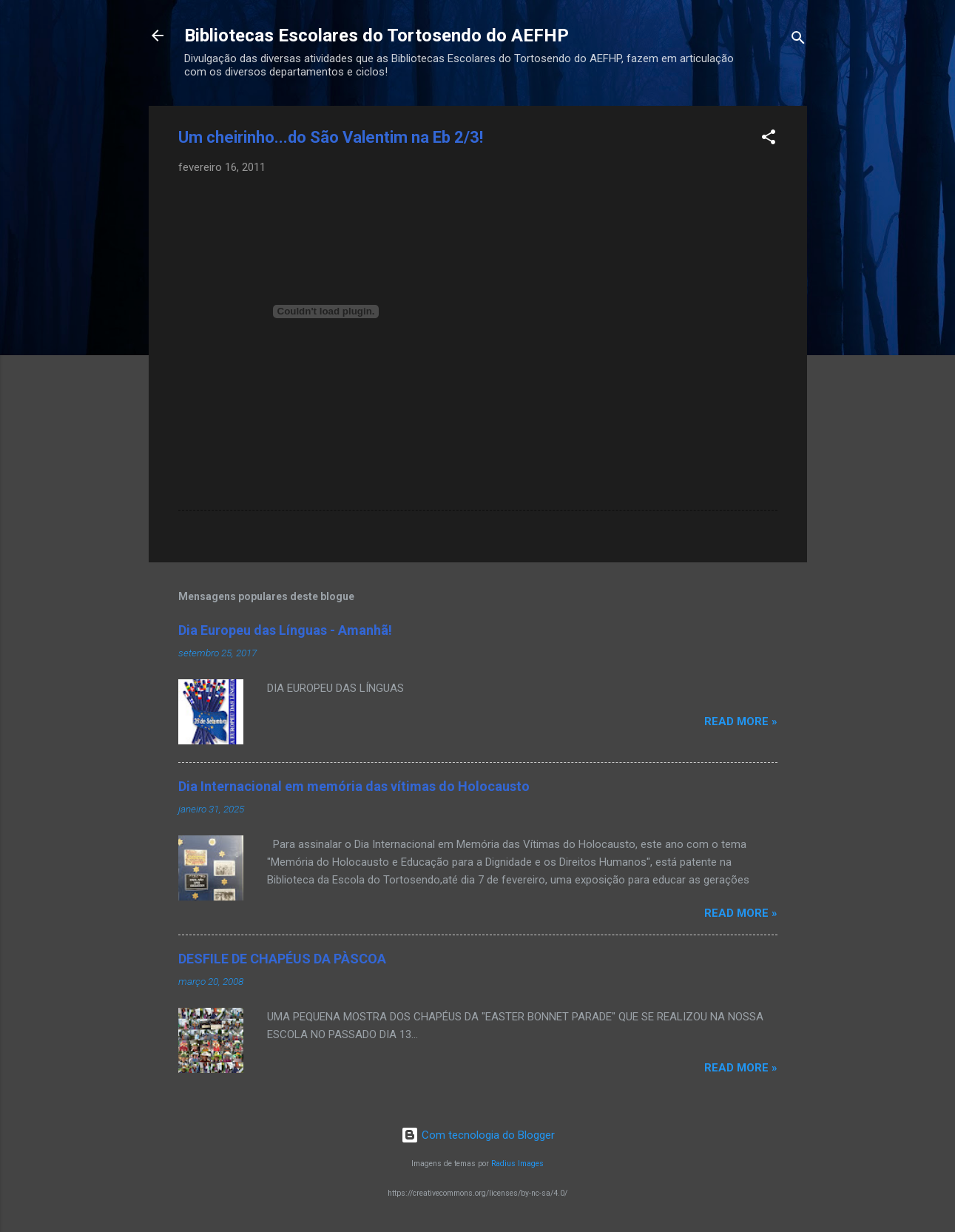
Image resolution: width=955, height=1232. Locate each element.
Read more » (740, 721)
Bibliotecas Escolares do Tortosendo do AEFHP (376, 35)
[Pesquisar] (798, 40)
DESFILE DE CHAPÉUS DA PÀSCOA (282, 958)
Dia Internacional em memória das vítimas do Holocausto (354, 786)
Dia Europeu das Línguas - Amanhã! (285, 630)
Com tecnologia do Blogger (478, 1135)
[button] (768, 139)
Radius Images (517, 1163)
